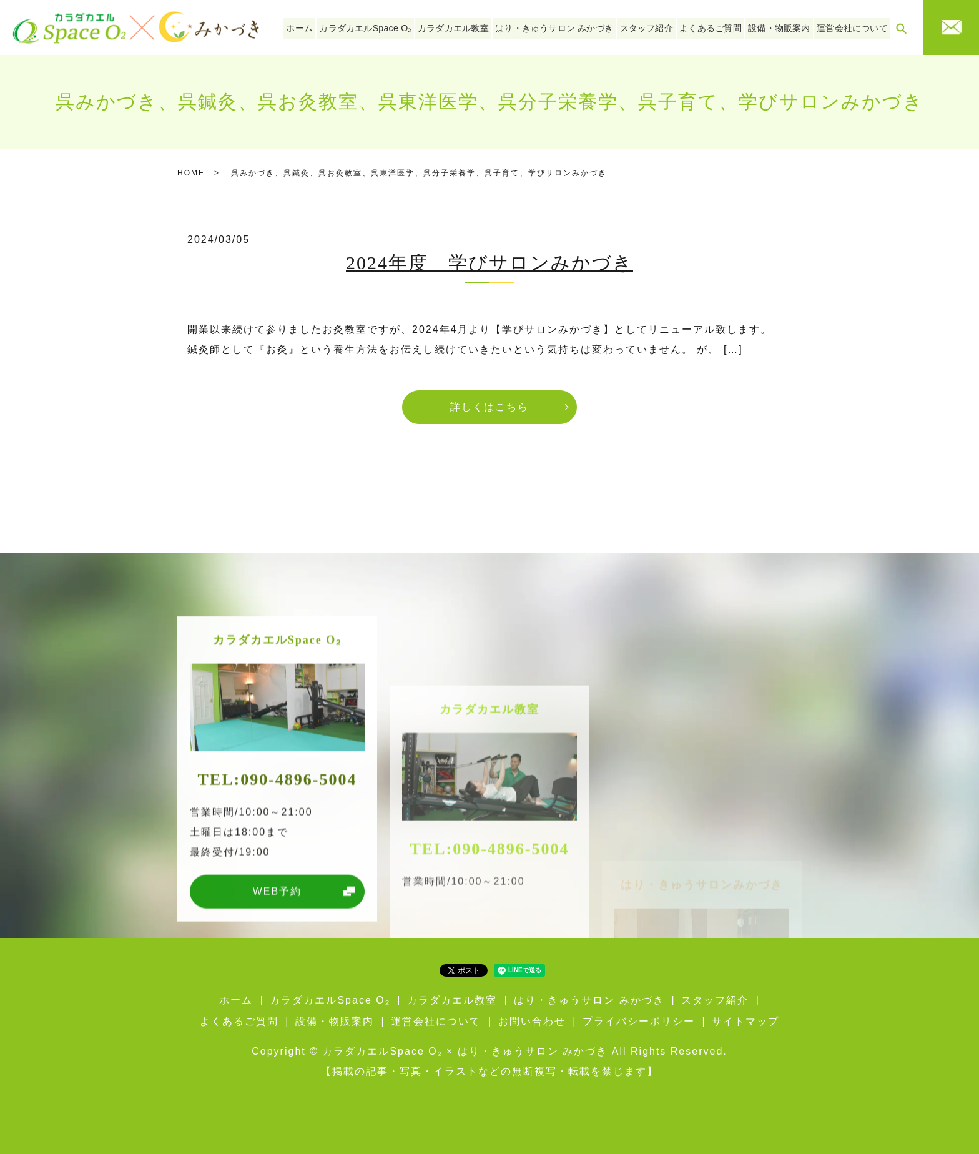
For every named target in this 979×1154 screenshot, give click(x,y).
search (901, 28)
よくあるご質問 (717, 27)
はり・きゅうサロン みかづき (567, 27)
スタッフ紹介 (655, 27)
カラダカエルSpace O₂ (384, 27)
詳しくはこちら (489, 407)
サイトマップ (745, 1021)
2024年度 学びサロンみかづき (489, 262)
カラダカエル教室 (469, 27)
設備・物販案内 (783, 27)
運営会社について (853, 27)
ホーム (322, 27)
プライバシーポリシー (639, 1021)
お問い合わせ (532, 1021)
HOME (191, 173)
